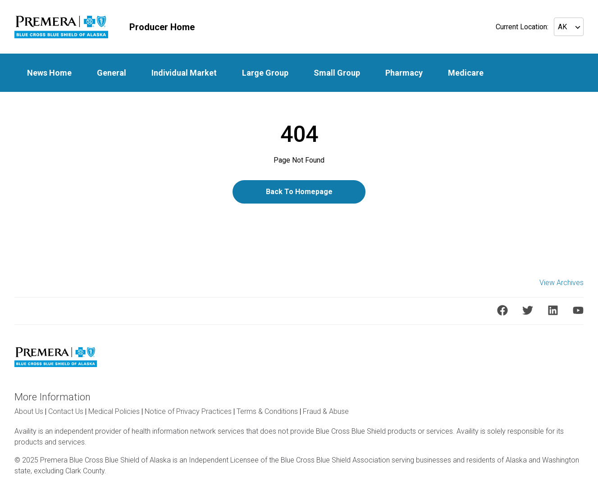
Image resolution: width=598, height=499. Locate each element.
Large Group (265, 72)
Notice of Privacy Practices (188, 411)
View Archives (561, 282)
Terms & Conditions (267, 411)
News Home (49, 72)
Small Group (337, 72)
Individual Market (184, 72)
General (111, 72)
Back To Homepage (299, 191)
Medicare (466, 72)
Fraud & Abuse (326, 411)
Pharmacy (404, 72)
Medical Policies (114, 411)
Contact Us (65, 411)
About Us (28, 411)
